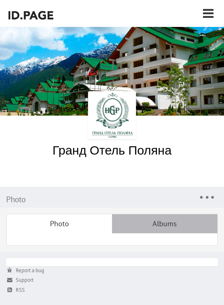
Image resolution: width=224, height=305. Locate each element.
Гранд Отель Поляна (112, 150)
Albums (165, 223)
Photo (59, 223)
